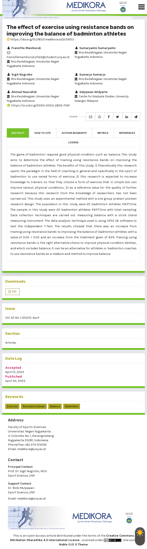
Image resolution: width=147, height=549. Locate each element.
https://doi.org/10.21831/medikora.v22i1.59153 (40, 39)
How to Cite (42, 132)
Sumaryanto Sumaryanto (94, 48)
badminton (71, 406)
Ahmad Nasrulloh (22, 92)
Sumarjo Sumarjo (89, 74)
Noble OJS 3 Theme (73, 544)
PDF (14, 291)
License (73, 142)
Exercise (12, 406)
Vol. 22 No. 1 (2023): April (22, 318)
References (127, 132)
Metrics (102, 132)
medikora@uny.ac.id (31, 449)
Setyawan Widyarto (91, 92)
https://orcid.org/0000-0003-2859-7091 (38, 105)
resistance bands (34, 406)
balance (55, 406)
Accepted (13, 367)
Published (13, 376)
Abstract (17, 132)
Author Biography (74, 132)
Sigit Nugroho (19, 74)
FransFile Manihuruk (24, 48)
